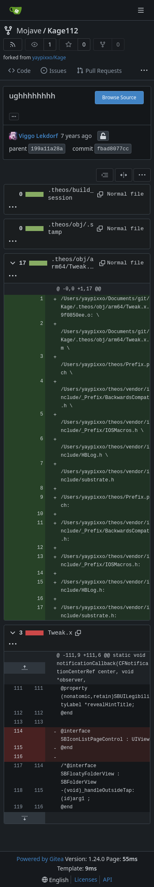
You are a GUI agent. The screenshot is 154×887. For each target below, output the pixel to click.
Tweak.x (60, 633)
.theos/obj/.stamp (71, 229)
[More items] (144, 71)
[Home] (15, 10)
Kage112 (62, 30)
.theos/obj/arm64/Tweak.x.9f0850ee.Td (72, 263)
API (107, 879)
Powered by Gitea (40, 859)
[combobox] (104, 175)
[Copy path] (99, 194)
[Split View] (123, 175)
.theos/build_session (71, 194)
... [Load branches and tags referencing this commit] (13, 116)
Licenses (85, 879)
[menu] (142, 175)
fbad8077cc (113, 149)
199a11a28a (47, 149)
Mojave (28, 30)
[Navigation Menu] (141, 10)
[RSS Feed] (12, 44)
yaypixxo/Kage (49, 57)
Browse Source (119, 97)
